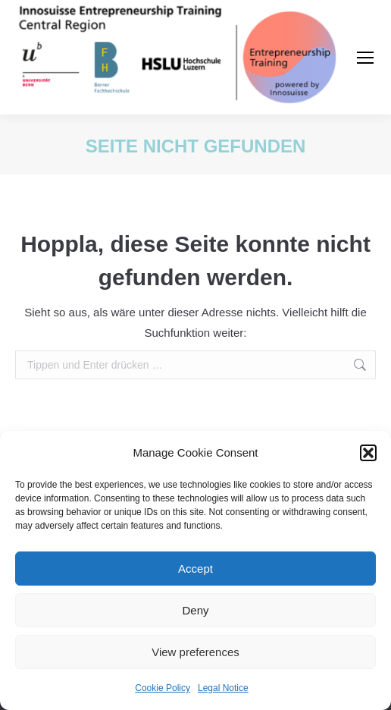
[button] (368, 452)
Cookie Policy (162, 688)
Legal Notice (223, 688)
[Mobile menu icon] (365, 57)
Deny (195, 610)
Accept (195, 568)
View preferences (195, 652)
